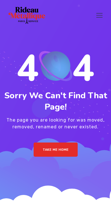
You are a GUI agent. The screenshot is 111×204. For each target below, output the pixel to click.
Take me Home (56, 150)
